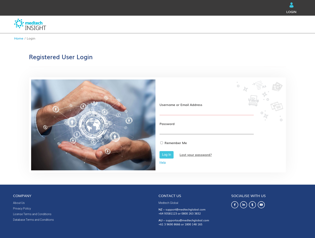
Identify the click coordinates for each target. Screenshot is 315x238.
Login (291, 8)
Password (167, 123)
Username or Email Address (181, 104)
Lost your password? (196, 154)
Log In (166, 154)
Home (18, 38)
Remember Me (176, 142)
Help (163, 162)
